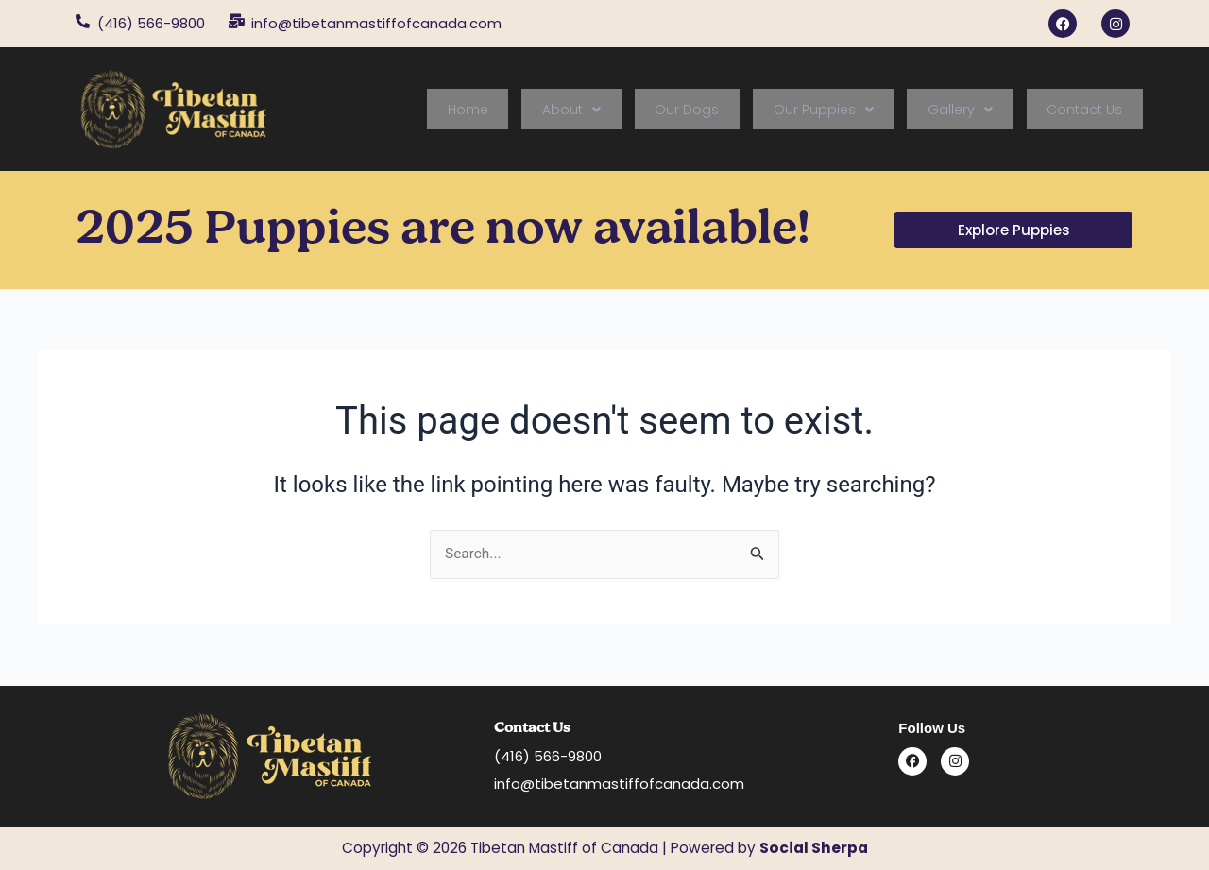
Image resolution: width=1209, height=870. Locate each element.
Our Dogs (731, 109)
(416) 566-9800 (151, 23)
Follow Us (931, 728)
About (628, 109)
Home (537, 109)
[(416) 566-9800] (83, 21)
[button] (628, 109)
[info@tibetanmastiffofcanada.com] (237, 21)
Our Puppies (855, 109)
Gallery (979, 109)
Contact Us (1091, 109)
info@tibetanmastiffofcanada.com (376, 23)
